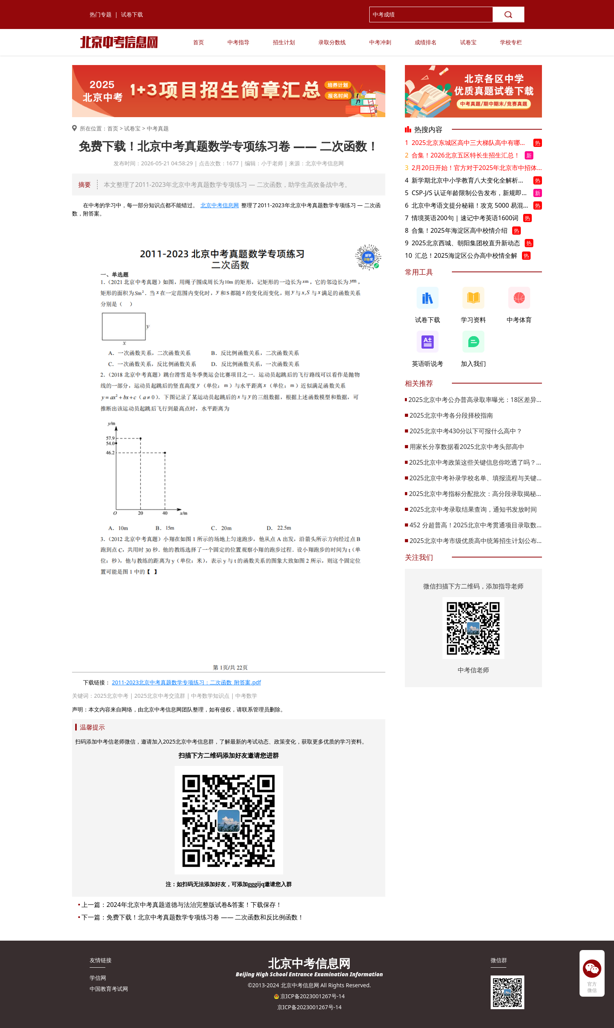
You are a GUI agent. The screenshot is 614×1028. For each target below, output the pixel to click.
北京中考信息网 (219, 205)
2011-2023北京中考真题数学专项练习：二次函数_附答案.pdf (186, 682)
